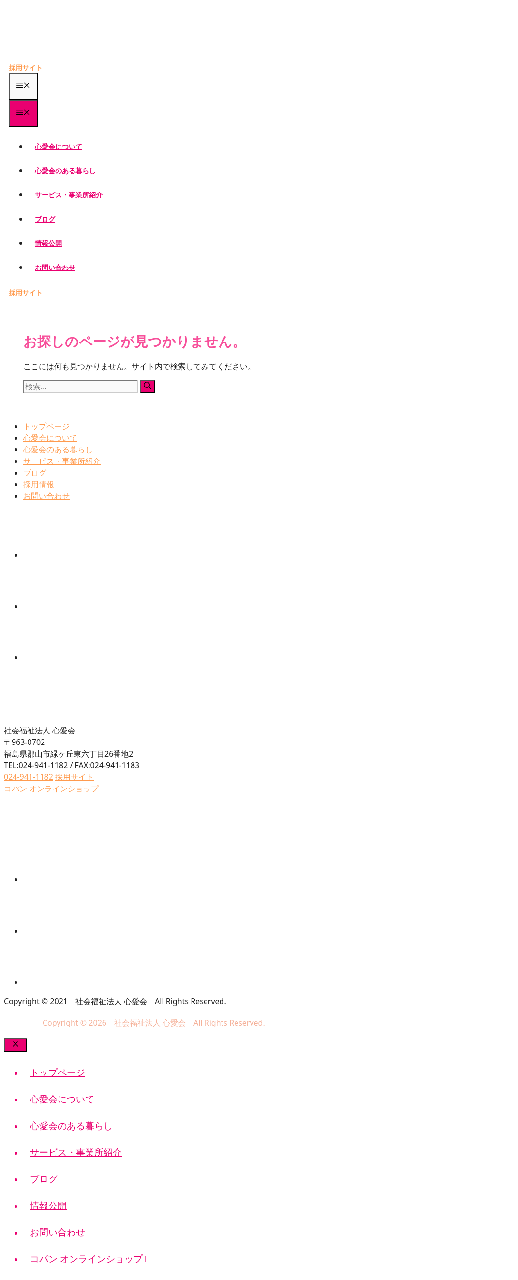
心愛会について (58, 146)
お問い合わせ (55, 267)
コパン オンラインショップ (89, 1258)
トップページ (46, 426)
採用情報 (38, 484)
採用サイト (26, 67)
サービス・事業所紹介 (69, 194)
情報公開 (48, 243)
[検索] (147, 386)
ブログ (45, 218)
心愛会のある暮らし (65, 170)
